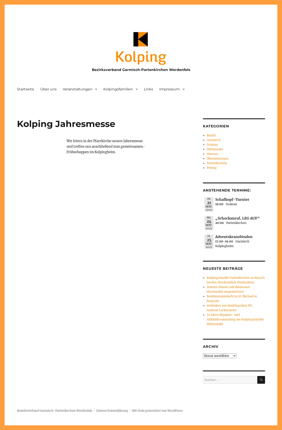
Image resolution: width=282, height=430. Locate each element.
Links (148, 89)
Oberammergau (217, 158)
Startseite (25, 89)
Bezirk (211, 135)
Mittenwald (215, 149)
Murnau (212, 154)
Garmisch (214, 140)
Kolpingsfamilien (118, 89)
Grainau (212, 145)
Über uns (48, 89)
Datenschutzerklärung (112, 411)
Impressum (169, 89)
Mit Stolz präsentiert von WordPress (157, 411)
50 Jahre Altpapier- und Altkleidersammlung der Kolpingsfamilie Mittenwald (235, 319)
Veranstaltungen (77, 89)
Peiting (212, 168)
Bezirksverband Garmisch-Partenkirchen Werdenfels (141, 70)
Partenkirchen (217, 163)
